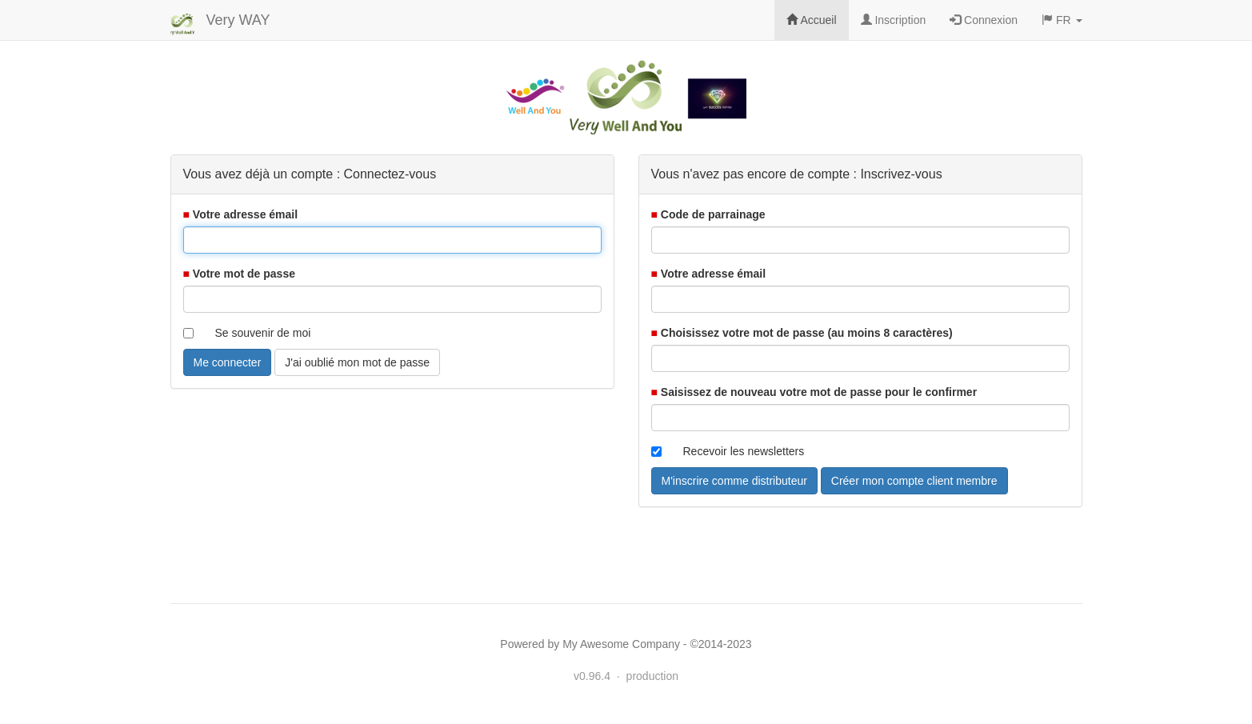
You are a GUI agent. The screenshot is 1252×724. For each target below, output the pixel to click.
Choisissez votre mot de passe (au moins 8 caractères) (807, 332)
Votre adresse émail (245, 214)
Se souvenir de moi (263, 332)
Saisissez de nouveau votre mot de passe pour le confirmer (819, 392)
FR (1062, 20)
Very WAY (238, 20)
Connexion (984, 20)
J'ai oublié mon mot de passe (357, 362)
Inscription (893, 20)
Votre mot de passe (244, 273)
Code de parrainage (713, 214)
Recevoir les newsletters (744, 451)
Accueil (811, 20)
